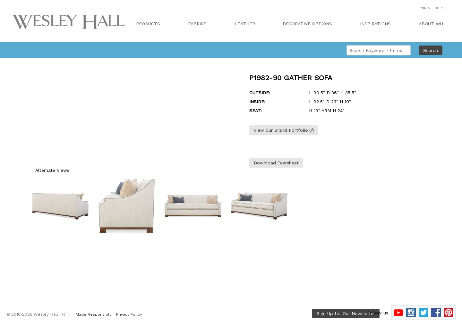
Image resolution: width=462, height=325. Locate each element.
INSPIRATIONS (375, 23)
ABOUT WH (431, 23)
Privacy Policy (129, 314)
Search (430, 50)
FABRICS (197, 23)
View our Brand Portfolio (283, 130)
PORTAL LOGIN (431, 8)
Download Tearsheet (276, 162)
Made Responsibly (93, 314)
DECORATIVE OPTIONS (307, 23)
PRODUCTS (148, 23)
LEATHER (245, 23)
